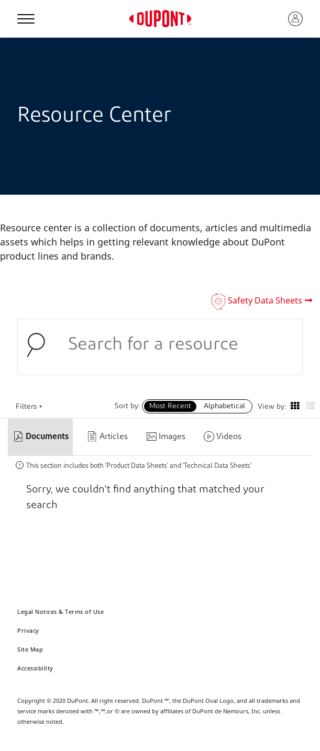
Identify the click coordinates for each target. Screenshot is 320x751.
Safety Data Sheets (265, 300)
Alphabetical (224, 406)
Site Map (30, 649)
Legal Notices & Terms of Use (60, 611)
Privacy (28, 630)
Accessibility (35, 668)
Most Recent (170, 406)
